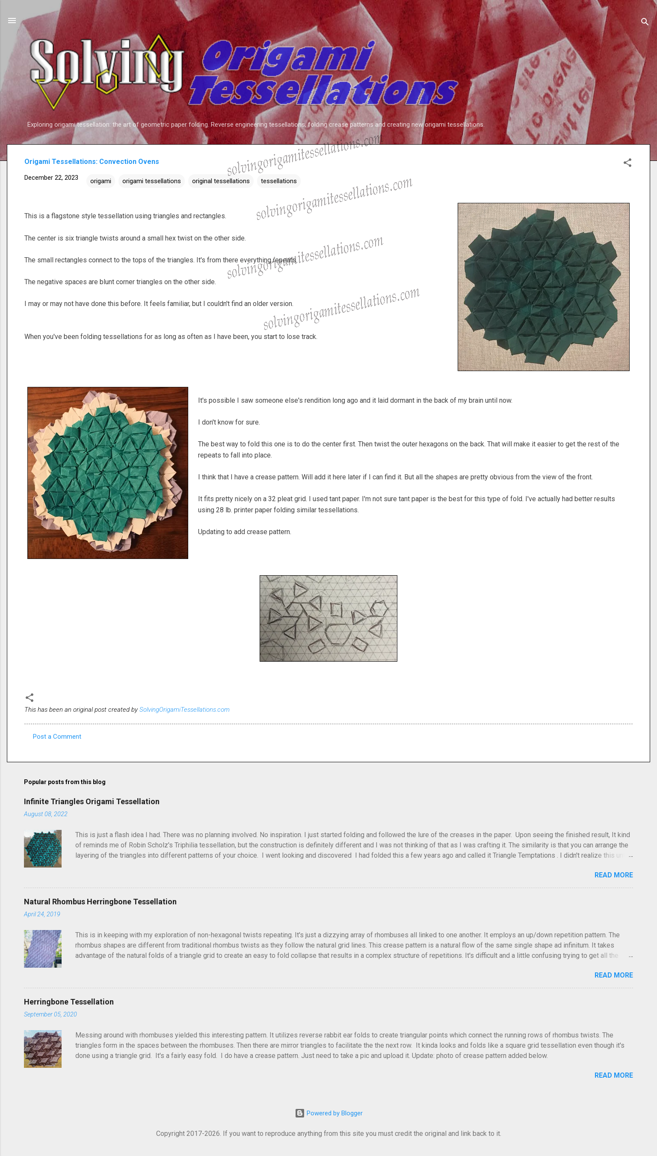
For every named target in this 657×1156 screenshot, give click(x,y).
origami (100, 181)
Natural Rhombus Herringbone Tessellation (100, 901)
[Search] (645, 23)
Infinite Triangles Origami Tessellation (92, 801)
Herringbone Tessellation (69, 1001)
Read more (614, 875)
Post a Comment (57, 736)
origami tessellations (151, 181)
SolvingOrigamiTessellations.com (184, 709)
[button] (627, 164)
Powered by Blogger (329, 1113)
